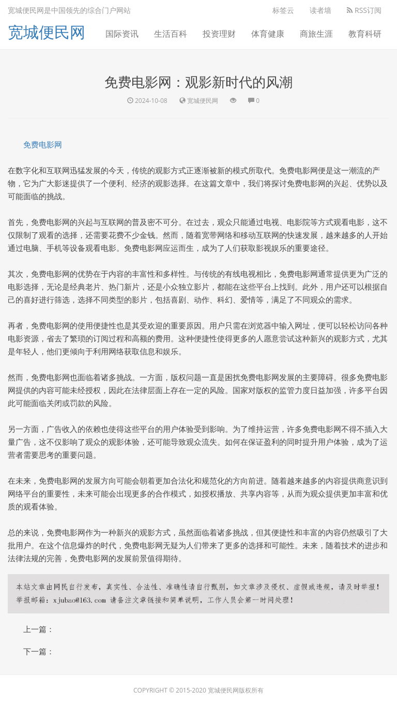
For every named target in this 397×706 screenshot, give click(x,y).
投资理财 (219, 33)
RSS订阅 (364, 10)
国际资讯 (122, 33)
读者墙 (320, 10)
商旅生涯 (316, 33)
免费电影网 (42, 144)
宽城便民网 (46, 31)
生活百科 (170, 33)
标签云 (283, 10)
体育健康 (267, 33)
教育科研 (364, 33)
